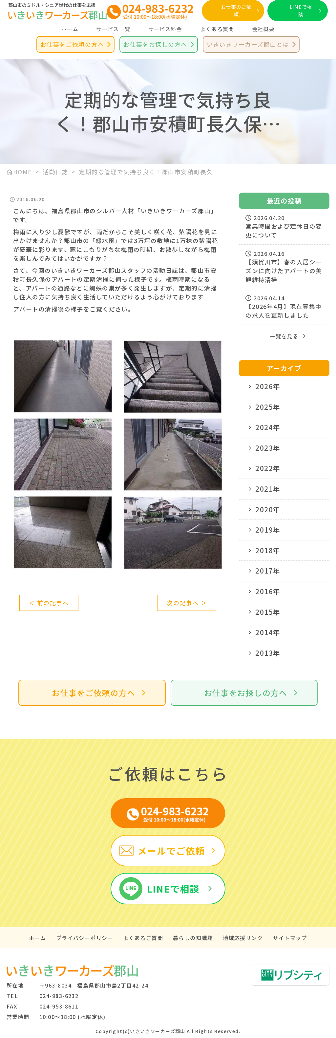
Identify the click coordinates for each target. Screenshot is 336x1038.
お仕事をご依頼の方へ (72, 44)
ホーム (69, 29)
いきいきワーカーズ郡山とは (248, 44)
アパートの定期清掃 (80, 279)
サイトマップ (290, 938)
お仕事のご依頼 (236, 10)
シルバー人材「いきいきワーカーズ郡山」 (156, 210)
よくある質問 (217, 29)
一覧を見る (284, 336)
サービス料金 (165, 29)
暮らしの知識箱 (193, 938)
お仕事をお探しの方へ (155, 44)
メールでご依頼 (171, 850)
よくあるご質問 (143, 938)
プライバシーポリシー (84, 938)
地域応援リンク (243, 938)
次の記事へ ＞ (187, 602)
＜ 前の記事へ (49, 602)
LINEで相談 (301, 10)
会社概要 (263, 29)
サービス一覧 (113, 29)
